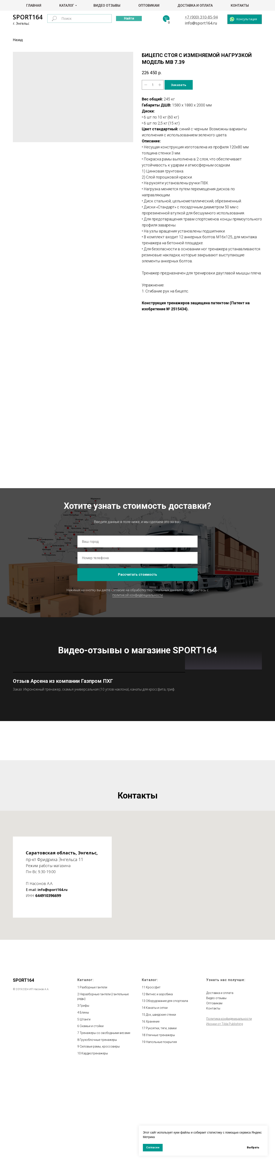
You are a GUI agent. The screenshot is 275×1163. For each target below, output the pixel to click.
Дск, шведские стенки (161, 1109)
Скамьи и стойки (92, 1120)
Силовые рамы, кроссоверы (100, 1140)
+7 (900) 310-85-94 (201, 17)
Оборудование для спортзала (167, 1095)
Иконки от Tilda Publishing (224, 1118)
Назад (18, 40)
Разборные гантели (93, 1081)
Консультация (246, 19)
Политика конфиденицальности (229, 1113)
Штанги (85, 1113)
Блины (84, 1106)
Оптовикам (148, 5)
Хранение (152, 1115)
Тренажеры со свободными (100, 1127)
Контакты (240, 5)
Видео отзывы (106, 5)
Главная (33, 5)
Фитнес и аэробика (159, 1088)
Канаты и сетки (157, 1102)
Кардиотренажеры (94, 1147)
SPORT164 (28, 17)
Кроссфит (153, 1081)
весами (125, 1127)
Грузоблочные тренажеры (98, 1134)
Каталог (66, 5)
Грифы (84, 1099)
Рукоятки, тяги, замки (161, 1122)
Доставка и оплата (195, 5)
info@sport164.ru (201, 23)
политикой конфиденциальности (137, 595)
